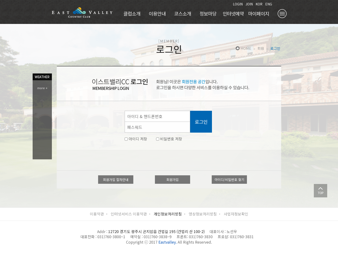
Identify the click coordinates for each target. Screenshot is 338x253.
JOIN (249, 4)
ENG (268, 4)
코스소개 (182, 13)
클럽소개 (131, 13)
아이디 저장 (136, 139)
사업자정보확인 (236, 214)
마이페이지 (258, 13)
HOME (243, 48)
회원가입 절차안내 (115, 179)
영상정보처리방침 (203, 214)
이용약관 (97, 214)
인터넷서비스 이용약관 (129, 214)
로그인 (275, 48)
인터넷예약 (233, 13)
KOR (259, 4)
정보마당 (208, 13)
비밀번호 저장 (169, 139)
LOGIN (238, 4)
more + (42, 88)
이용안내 (157, 13)
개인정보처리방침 (168, 214)
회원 (260, 48)
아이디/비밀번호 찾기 (229, 179)
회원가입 (172, 179)
